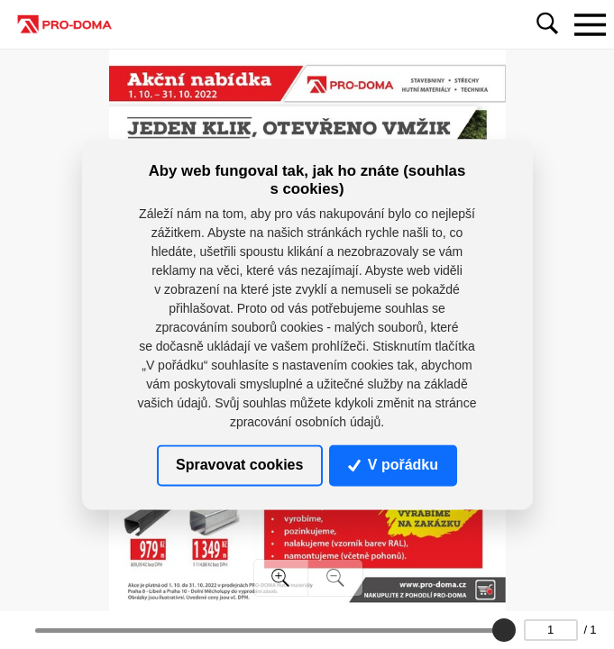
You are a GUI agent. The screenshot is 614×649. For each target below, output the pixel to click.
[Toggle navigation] (589, 24)
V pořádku (393, 464)
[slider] (504, 630)
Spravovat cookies (239, 464)
